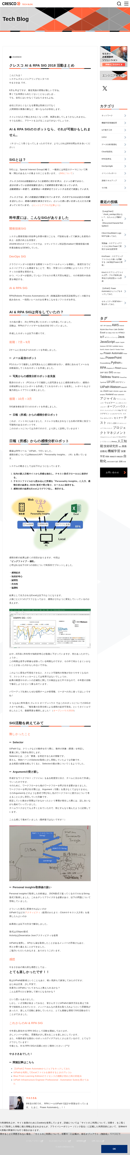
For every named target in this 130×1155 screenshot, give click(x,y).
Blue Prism (109, 329)
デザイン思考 (112, 423)
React (118, 368)
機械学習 (114, 451)
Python (116, 362)
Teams (115, 377)
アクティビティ (32, 912)
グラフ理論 (117, 410)
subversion (121, 394)
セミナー (118, 418)
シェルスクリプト (116, 414)
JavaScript (107, 341)
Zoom (106, 391)
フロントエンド (107, 428)
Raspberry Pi (110, 368)
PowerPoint (114, 357)
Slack (118, 372)
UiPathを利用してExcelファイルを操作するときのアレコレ (42, 1072)
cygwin (121, 391)
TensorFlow (123, 377)
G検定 (110, 333)
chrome (115, 391)
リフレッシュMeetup (109, 442)
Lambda (115, 346)
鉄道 (124, 461)
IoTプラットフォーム (111, 337)
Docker (121, 329)
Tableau (105, 377)
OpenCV (112, 349)
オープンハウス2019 (63, 710)
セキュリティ (108, 418)
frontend (109, 394)
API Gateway (107, 325)
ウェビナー (109, 403)
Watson (115, 387)
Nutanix (107, 349)
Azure (102, 329)
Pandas (117, 349)
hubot (115, 394)
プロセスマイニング (106, 437)
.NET (101, 325)
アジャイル (108, 398)
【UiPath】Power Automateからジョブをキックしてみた (41, 1069)
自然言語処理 (111, 461)
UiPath (104, 387)
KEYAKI (109, 346)
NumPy (102, 349)
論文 (116, 461)
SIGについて (66, 173)
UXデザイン (120, 382)
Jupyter (117, 342)
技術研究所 (111, 446)
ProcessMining (105, 363)
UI (108, 381)
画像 (107, 456)
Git (107, 333)
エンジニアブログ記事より (46, 205)
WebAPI (124, 387)
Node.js (121, 346)
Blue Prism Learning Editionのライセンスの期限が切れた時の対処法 (47, 1076)
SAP (102, 372)
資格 (121, 461)
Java (121, 337)
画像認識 (119, 457)
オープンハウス (116, 406)
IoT (102, 337)
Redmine (124, 368)
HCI (117, 333)
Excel (102, 332)
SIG (111, 372)
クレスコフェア (109, 410)
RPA (103, 367)
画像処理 (113, 457)
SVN (115, 372)
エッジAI (118, 403)
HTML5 (121, 333)
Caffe (115, 329)
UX (113, 381)
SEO (106, 372)
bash (111, 391)
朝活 (120, 446)
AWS (115, 325)
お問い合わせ (112, 472)
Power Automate (113, 353)
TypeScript (103, 382)
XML (101, 391)
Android (121, 325)
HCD (113, 333)
